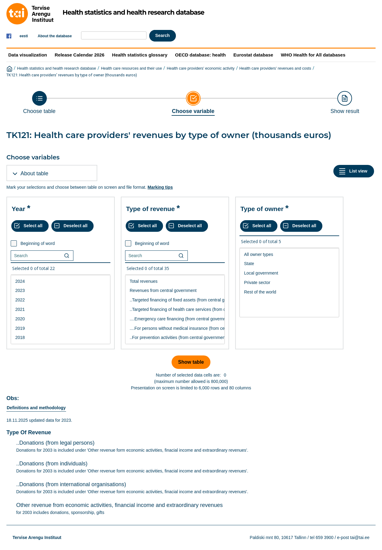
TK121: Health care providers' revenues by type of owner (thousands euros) (71, 75)
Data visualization (27, 54)
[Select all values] (30, 226)
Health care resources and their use (131, 68)
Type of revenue (150, 208)
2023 (61, 290)
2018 (61, 337)
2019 (61, 328)
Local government (289, 273)
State (289, 263)
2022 (61, 300)
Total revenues (175, 281)
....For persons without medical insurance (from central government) (175, 328)
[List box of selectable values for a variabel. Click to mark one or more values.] (60, 309)
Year (18, 208)
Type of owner (262, 208)
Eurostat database (253, 54)
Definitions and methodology (36, 407)
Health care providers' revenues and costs (275, 68)
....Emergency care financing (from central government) (175, 319)
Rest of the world (289, 292)
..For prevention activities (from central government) (175, 337)
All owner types (289, 254)
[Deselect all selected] (72, 226)
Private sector (289, 282)
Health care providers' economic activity (201, 68)
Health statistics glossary (139, 54)
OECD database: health (200, 54)
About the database (55, 36)
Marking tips (159, 187)
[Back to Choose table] (39, 102)
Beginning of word (37, 243)
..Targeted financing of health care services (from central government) (175, 309)
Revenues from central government (175, 290)
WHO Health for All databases (313, 54)
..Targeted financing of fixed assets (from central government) (175, 300)
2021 (61, 309)
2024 (61, 281)
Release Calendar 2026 (80, 54)
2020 (61, 319)
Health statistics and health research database (56, 68)
